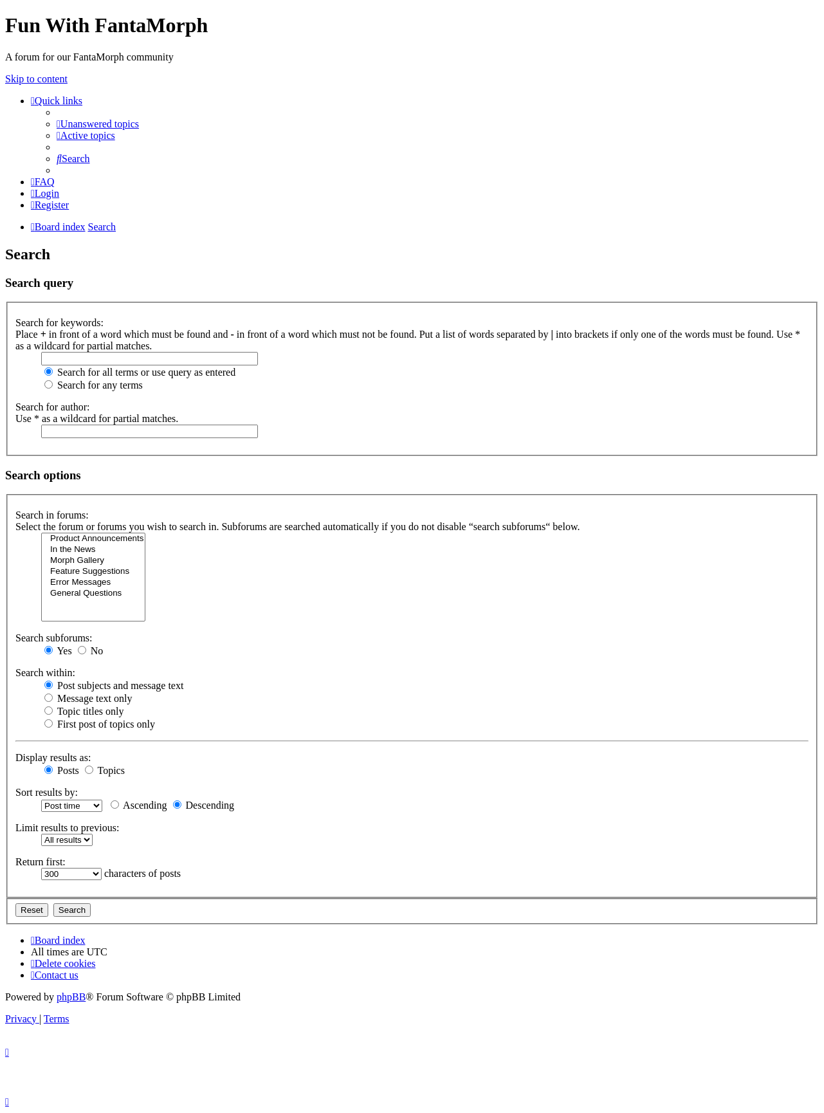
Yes (58, 650)
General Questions (93, 593)
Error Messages (93, 582)
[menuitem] (98, 123)
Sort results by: (46, 792)
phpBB (71, 996)
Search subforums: (54, 637)
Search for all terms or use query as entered (139, 372)
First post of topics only (99, 724)
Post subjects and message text (113, 685)
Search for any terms (93, 385)
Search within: (45, 672)
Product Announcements (93, 538)
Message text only (88, 698)
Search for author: (52, 406)
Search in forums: (52, 515)
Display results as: (53, 757)
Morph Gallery (93, 560)
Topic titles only (84, 711)
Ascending (139, 805)
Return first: (40, 861)
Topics (105, 770)
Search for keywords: (59, 322)
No (91, 650)
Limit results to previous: (67, 827)
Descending (204, 805)
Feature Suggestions (93, 571)
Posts (61, 770)
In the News (93, 549)
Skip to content (36, 78)
